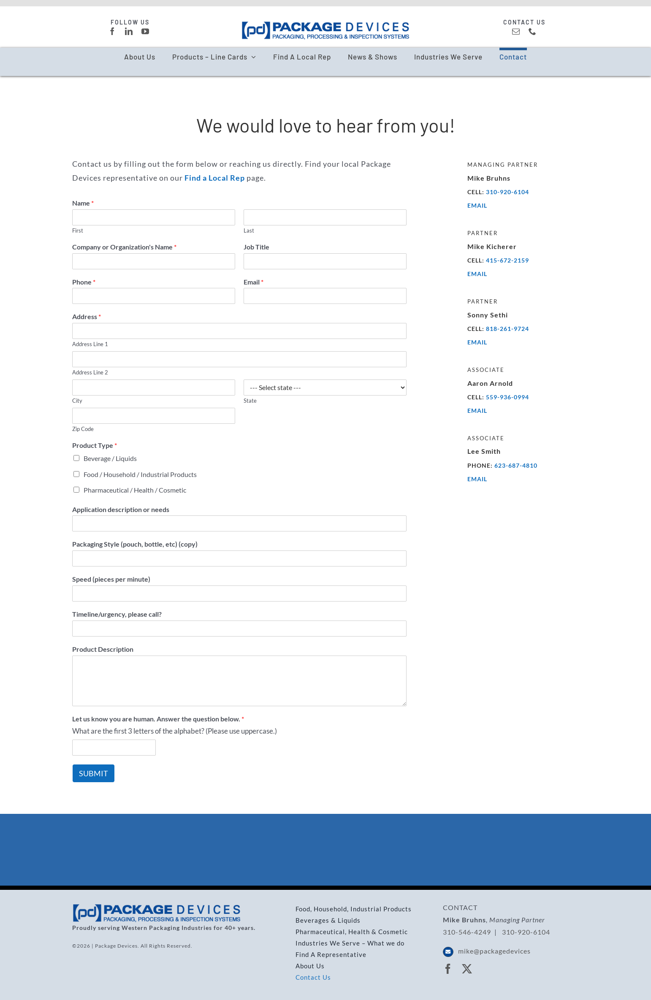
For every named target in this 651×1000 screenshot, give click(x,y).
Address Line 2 (90, 372)
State (250, 400)
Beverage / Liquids (110, 458)
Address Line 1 (90, 344)
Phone (83, 282)
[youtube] (145, 31)
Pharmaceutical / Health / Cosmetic (135, 490)
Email (253, 282)
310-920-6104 (507, 191)
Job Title (256, 247)
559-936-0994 (507, 397)
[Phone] (153, 296)
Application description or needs (120, 509)
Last (249, 230)
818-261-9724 (507, 328)
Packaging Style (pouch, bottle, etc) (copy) (135, 544)
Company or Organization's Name (124, 247)
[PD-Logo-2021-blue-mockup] (325, 24)
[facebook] (112, 31)
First (77, 230)
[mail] (516, 31)
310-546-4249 (467, 932)
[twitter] (467, 969)
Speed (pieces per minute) (111, 579)
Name (83, 203)
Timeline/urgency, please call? (117, 614)
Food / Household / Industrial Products (140, 474)
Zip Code (83, 428)
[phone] (533, 31)
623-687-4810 (515, 465)
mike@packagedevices (494, 951)
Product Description (102, 649)
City (77, 400)
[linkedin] (129, 31)
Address (86, 316)
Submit (93, 773)
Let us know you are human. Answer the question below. (158, 719)
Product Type (94, 445)
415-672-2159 (507, 260)
